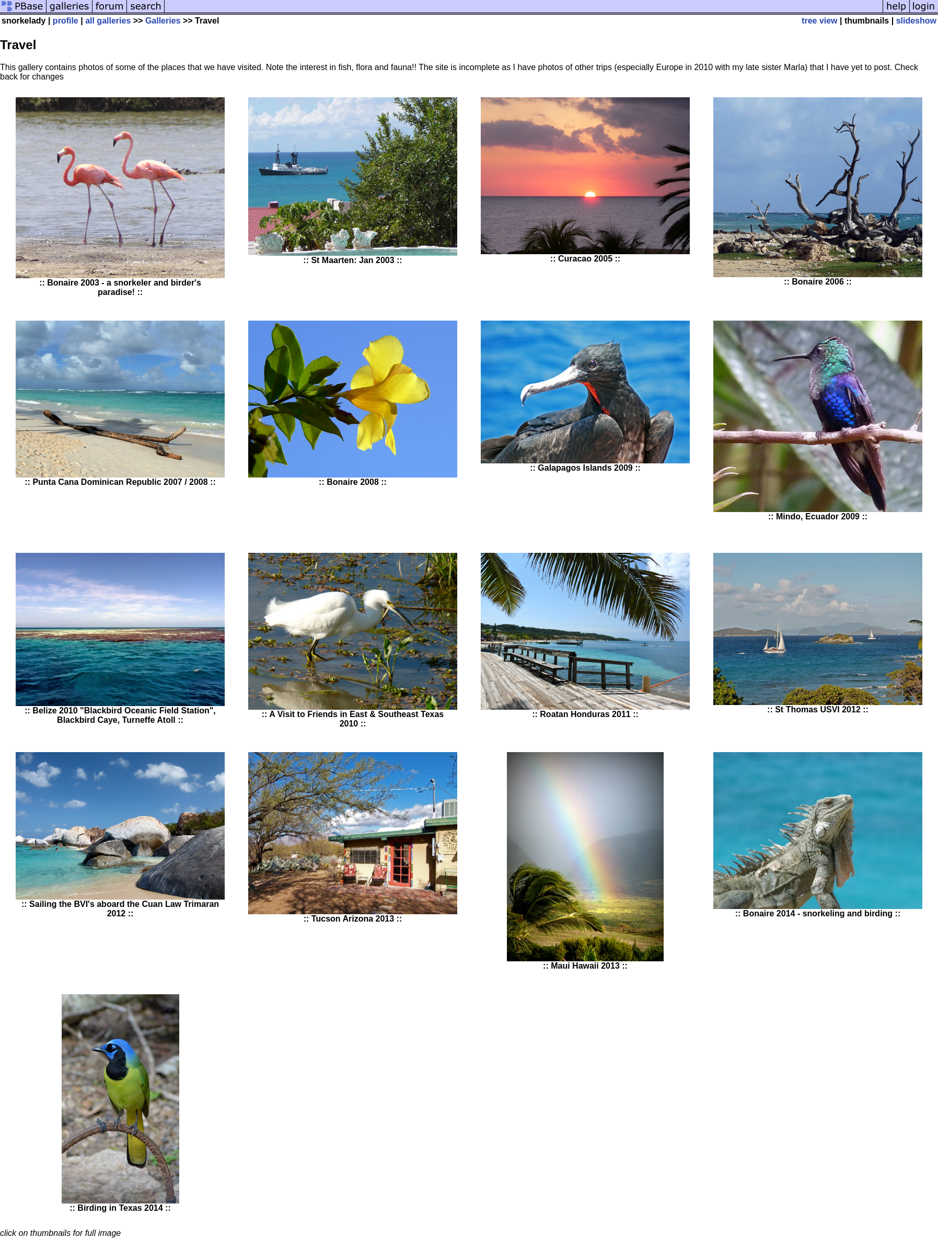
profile (65, 20)
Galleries (163, 20)
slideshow (916, 20)
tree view (819, 20)
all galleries (108, 20)
